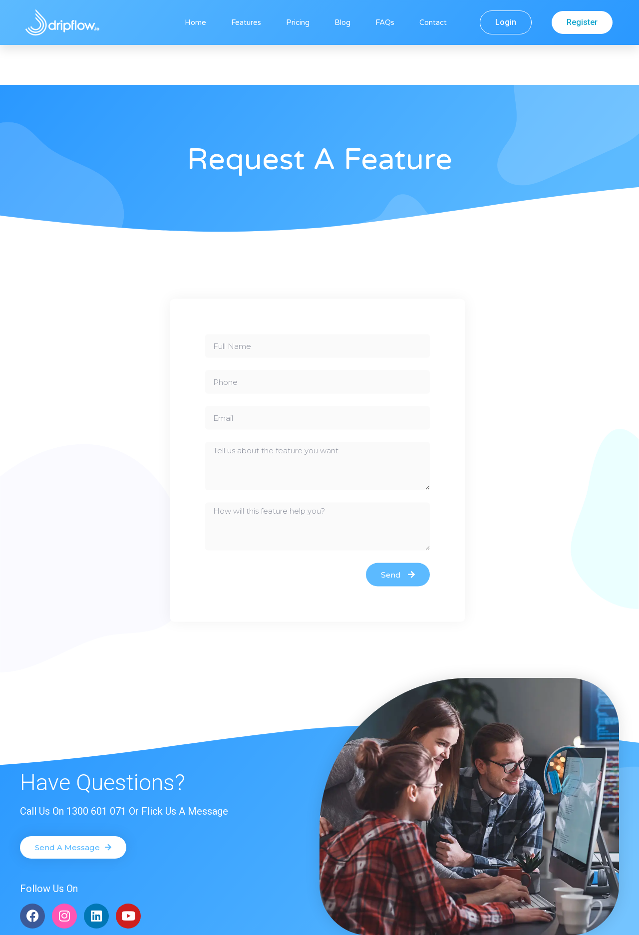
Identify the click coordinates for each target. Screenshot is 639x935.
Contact (433, 22)
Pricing (298, 22)
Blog (342, 22)
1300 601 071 (96, 771)
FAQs (384, 22)
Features (246, 22)
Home (195, 22)
